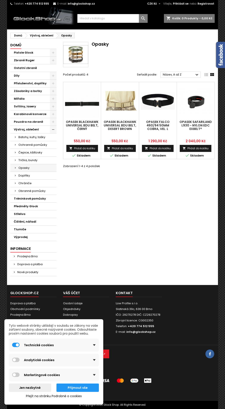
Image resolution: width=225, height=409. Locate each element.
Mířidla (19, 99)
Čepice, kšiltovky (30, 152)
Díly (17, 76)
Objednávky (71, 309)
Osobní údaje (73, 303)
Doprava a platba (30, 264)
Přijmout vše (78, 388)
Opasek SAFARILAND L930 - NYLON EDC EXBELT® (196, 125)
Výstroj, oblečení (26, 129)
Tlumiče (20, 229)
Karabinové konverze (30, 114)
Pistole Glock (23, 52)
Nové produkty (27, 272)
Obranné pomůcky (31, 191)
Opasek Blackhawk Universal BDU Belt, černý (82, 125)
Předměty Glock (26, 206)
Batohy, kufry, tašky (31, 137)
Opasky (23, 168)
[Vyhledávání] (112, 18)
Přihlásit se (181, 3)
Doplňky (24, 175)
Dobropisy (70, 315)
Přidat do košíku (82, 148)
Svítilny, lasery (25, 106)
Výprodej (21, 237)
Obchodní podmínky (25, 309)
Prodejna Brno (27, 256)
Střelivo (19, 214)
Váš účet (71, 292)
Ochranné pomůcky (32, 145)
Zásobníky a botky (28, 91)
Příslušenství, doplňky (30, 83)
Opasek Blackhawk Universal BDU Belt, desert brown (120, 125)
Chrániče (25, 183)
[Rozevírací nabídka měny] (154, 3)
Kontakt (124, 292)
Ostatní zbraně (25, 68)
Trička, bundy (27, 160)
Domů (15, 45)
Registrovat (206, 3)
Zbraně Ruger (24, 60)
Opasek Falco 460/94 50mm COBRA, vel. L (158, 125)
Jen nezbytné (30, 388)
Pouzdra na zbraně (28, 122)
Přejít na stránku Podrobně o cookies (54, 396)
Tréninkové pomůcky (30, 198)
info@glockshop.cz (81, 3)
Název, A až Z (181, 74)
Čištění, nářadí (25, 222)
